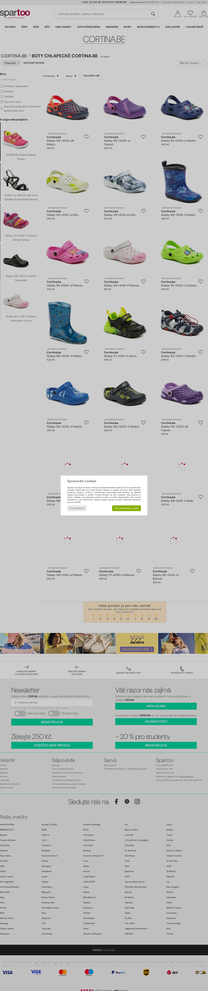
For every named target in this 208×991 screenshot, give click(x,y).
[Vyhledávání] (153, 14)
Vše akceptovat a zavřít (127, 508)
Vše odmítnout (77, 508)
